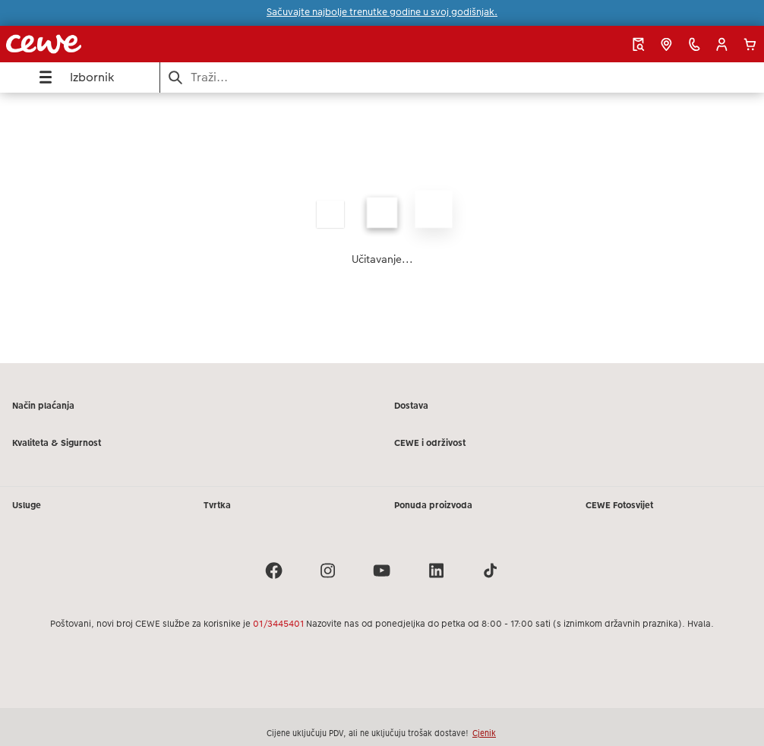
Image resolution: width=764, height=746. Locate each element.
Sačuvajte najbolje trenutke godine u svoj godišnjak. (382, 12)
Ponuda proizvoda (433, 505)
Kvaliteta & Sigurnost (56, 443)
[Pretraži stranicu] (462, 77)
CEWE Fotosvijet (619, 505)
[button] (722, 44)
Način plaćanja (43, 406)
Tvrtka (217, 505)
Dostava (411, 406)
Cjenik (484, 733)
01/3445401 (278, 624)
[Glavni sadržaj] (382, 228)
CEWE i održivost (430, 443)
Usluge (26, 505)
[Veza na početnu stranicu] (149, 44)
